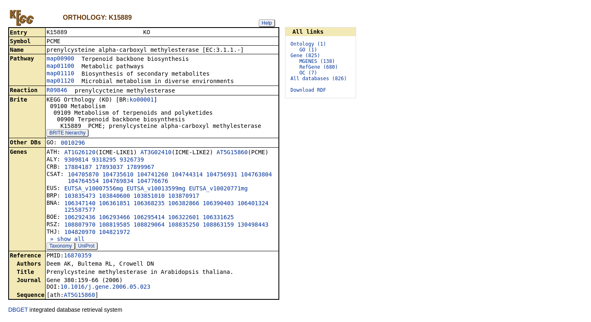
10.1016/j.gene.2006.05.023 (105, 287)
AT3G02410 (156, 153)
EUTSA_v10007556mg (93, 189)
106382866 (183, 204)
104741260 (152, 175)
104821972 (114, 232)
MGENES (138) (317, 61)
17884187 (78, 167)
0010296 (73, 143)
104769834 (117, 181)
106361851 (114, 204)
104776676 (152, 181)
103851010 (149, 196)
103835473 (79, 196)
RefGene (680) (318, 67)
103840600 (114, 196)
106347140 (79, 204)
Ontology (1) (308, 44)
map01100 (60, 66)
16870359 (77, 256)
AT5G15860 (232, 153)
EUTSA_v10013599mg (155, 189)
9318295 (104, 160)
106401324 (253, 204)
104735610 (117, 175)
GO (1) (308, 50)
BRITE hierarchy (67, 134)
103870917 (183, 196)
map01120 (60, 81)
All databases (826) (318, 78)
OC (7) (308, 73)
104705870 (83, 175)
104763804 (256, 175)
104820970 (79, 232)
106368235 (149, 204)
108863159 (218, 225)
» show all (65, 239)
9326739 (132, 160)
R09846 (56, 91)
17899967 (140, 167)
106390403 (218, 204)
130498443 (253, 225)
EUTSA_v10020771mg (218, 189)
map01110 (60, 74)
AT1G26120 (79, 153)
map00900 (60, 59)
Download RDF (308, 90)
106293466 (114, 218)
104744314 (187, 175)
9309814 (76, 160)
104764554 (83, 181)
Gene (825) (305, 55)
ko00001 (142, 100)
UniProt (86, 247)
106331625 (218, 218)
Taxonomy (60, 247)
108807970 (79, 225)
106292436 (79, 218)
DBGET (18, 310)
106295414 (149, 218)
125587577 (79, 210)
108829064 (149, 225)
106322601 (183, 218)
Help (267, 23)
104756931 (221, 175)
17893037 (109, 167)
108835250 (183, 225)
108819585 (114, 225)
